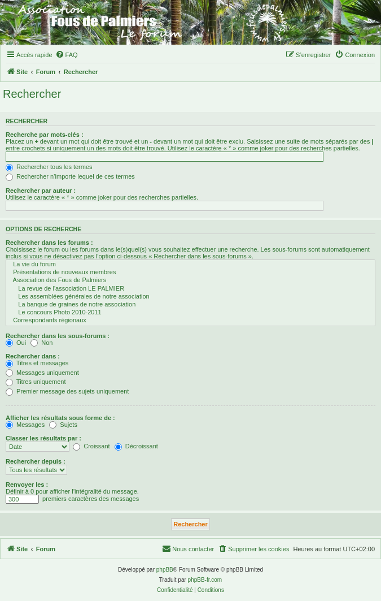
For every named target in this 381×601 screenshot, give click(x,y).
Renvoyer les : (27, 484)
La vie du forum (190, 265)
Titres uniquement (36, 381)
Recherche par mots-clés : (45, 134)
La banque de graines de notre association (190, 305)
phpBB (164, 570)
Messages (25, 424)
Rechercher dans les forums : (49, 242)
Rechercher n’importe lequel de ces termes (70, 176)
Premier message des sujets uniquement (67, 391)
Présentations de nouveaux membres (190, 272)
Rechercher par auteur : (41, 190)
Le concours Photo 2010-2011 (190, 313)
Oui (16, 342)
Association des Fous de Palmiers (190, 280)
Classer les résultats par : (43, 438)
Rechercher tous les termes (49, 166)
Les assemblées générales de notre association (190, 297)
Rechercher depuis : (35, 461)
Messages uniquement (42, 372)
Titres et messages (37, 363)
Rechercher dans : (33, 356)
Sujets (63, 424)
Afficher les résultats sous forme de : (60, 417)
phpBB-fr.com (205, 580)
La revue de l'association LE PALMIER (190, 289)
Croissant (91, 446)
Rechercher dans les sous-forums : (58, 335)
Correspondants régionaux (190, 321)
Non (41, 342)
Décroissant (136, 446)
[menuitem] (66, 55)
